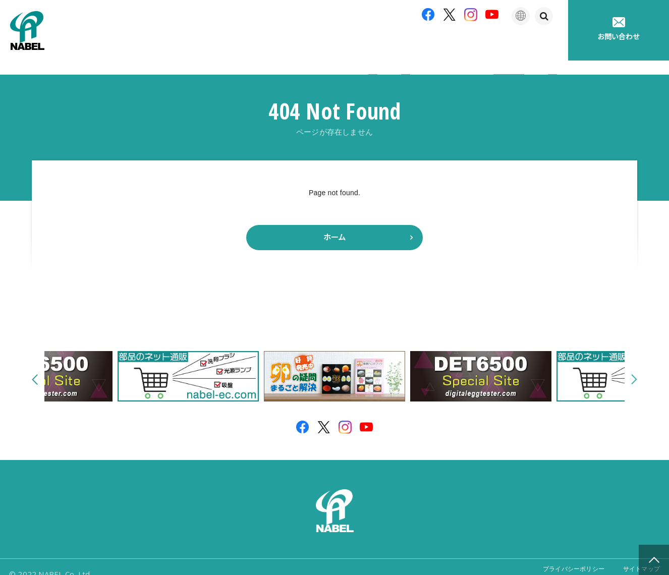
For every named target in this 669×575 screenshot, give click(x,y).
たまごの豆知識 (473, 45)
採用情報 (540, 45)
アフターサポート (395, 45)
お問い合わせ (618, 29)
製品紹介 (326, 45)
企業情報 (270, 45)
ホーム (334, 223)
